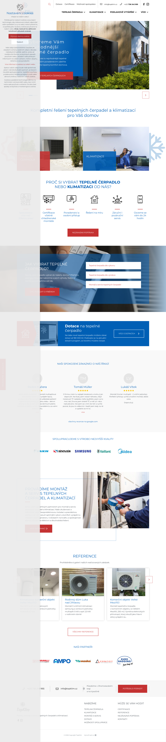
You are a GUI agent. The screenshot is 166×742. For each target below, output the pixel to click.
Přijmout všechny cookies (19, 36)
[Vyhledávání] (49, 4)
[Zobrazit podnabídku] (84, 12)
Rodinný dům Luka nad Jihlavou (76, 601)
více (83, 412)
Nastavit (20, 42)
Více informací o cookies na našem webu (20, 64)
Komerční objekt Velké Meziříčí (124, 601)
